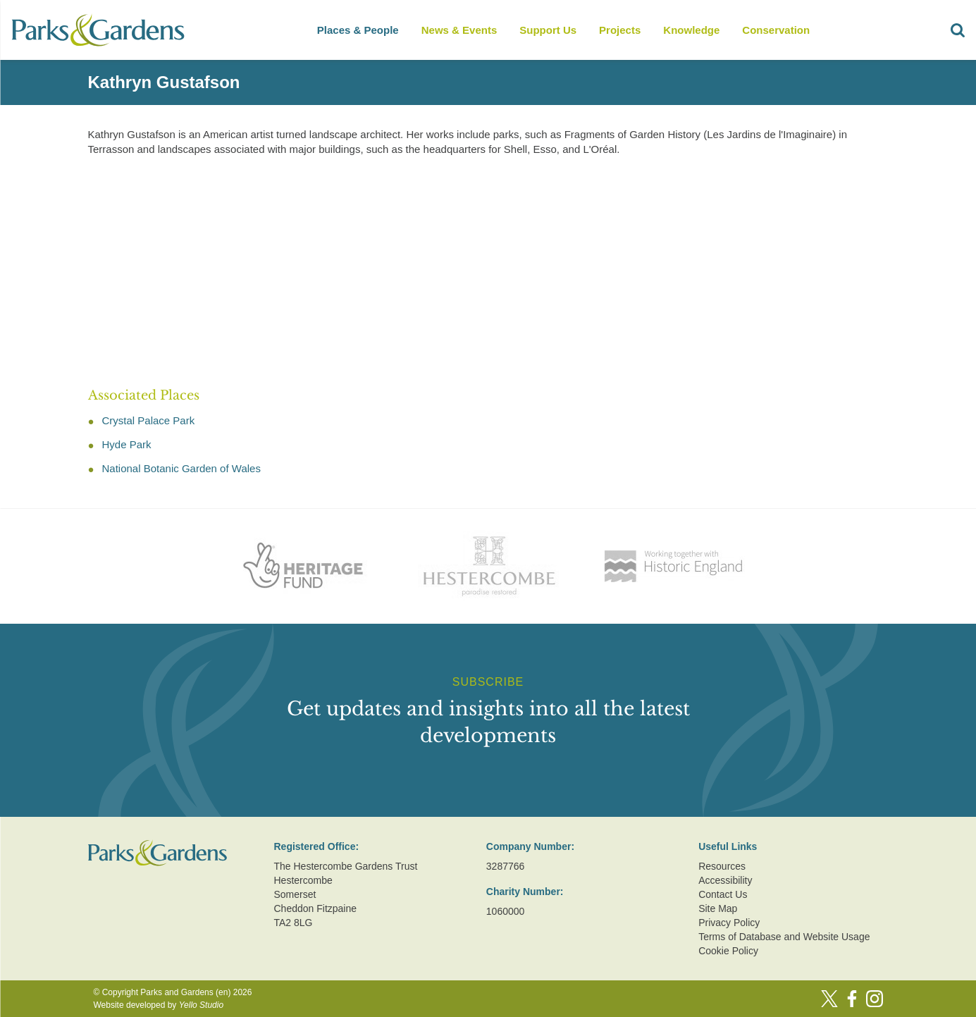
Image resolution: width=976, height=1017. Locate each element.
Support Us (547, 30)
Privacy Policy (729, 922)
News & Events (459, 30)
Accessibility (725, 880)
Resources (722, 866)
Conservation (776, 30)
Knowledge (691, 30)
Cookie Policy (728, 950)
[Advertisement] (477, 267)
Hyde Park (127, 444)
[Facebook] (852, 998)
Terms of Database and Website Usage (784, 936)
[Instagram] (874, 998)
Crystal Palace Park (148, 420)
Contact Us (722, 894)
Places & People (358, 30)
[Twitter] (829, 998)
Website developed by (159, 1005)
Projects (620, 30)
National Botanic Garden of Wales (181, 468)
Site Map (717, 908)
